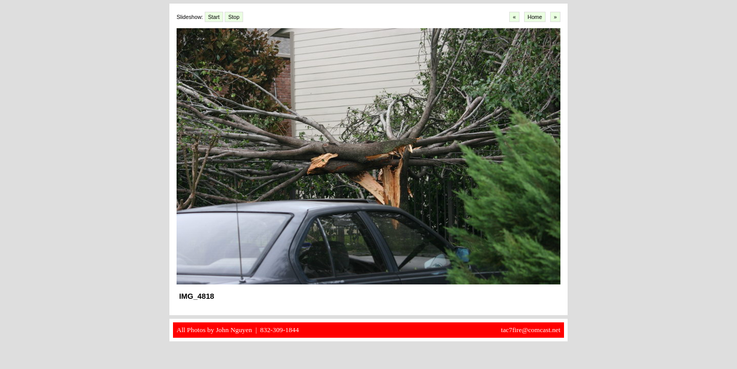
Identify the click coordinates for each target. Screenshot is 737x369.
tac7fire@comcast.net (530, 330)
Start (214, 17)
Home (535, 17)
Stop (234, 17)
